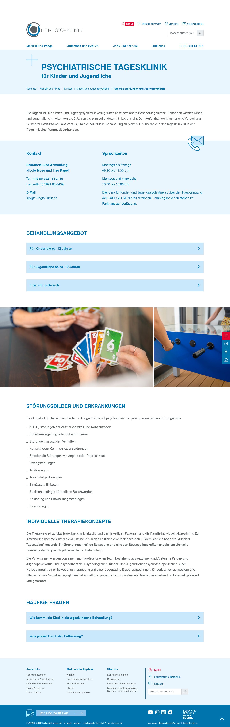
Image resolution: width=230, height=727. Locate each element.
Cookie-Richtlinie (189, 705)
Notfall (154, 652)
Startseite (31, 71)
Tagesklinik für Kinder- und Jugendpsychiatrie (139, 71)
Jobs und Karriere (125, 28)
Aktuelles (158, 28)
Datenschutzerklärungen (169, 705)
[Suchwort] (182, 15)
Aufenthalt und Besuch (83, 28)
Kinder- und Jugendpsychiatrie (92, 71)
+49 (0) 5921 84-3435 (47, 161)
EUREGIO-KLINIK (192, 28)
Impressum (152, 705)
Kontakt (155, 666)
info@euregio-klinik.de (93, 705)
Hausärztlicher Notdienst (164, 659)
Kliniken (68, 71)
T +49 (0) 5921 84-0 (113, 705)
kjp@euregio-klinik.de (41, 180)
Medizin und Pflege (39, 28)
